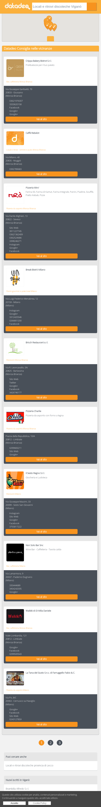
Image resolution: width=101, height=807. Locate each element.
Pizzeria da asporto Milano (17, 690)
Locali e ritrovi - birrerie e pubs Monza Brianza (26, 149)
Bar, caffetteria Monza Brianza (19, 81)
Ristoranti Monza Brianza (17, 360)
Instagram (14, 244)
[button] (50, 27)
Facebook (14, 107)
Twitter (12, 382)
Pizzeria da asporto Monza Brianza (21, 208)
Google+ (13, 110)
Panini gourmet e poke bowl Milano (21, 291)
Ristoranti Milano (13, 494)
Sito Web (13, 227)
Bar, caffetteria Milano (15, 566)
